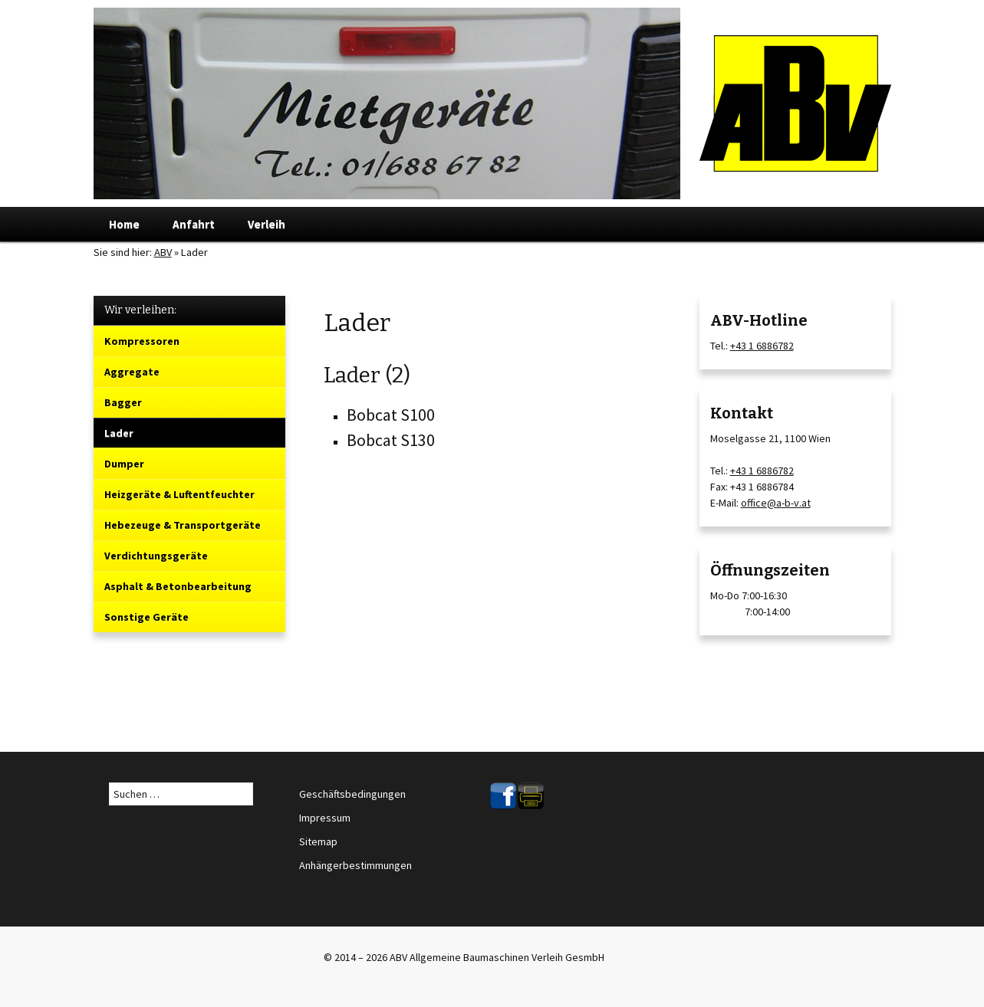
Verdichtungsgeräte (156, 556)
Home (124, 224)
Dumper (124, 464)
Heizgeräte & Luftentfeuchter (179, 494)
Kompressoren (141, 341)
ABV (163, 252)
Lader (118, 433)
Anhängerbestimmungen (355, 865)
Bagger (123, 402)
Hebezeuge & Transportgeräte (182, 525)
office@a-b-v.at (776, 503)
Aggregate (132, 372)
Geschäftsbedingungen (352, 794)
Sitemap (318, 841)
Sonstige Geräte (146, 617)
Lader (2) (367, 375)
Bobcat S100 (391, 414)
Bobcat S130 (391, 440)
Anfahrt (194, 224)
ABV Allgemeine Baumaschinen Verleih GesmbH (497, 957)
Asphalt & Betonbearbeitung (178, 586)
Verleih (266, 224)
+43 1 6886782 (762, 346)
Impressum (324, 818)
